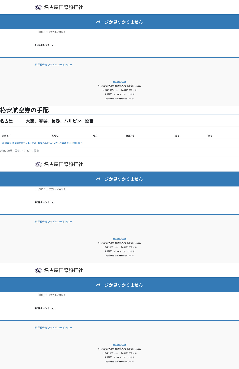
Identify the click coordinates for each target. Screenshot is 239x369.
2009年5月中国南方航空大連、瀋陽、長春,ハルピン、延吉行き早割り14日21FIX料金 (42, 142)
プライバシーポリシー (60, 64)
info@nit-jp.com (119, 81)
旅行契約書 (41, 64)
